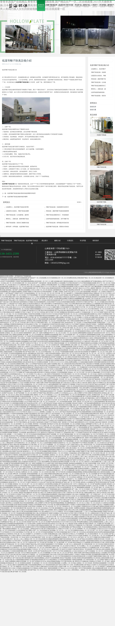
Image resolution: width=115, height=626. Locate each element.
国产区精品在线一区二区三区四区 (15, 544)
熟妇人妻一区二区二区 (89, 353)
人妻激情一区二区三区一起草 (99, 468)
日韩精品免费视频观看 (102, 348)
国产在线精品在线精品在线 (8, 345)
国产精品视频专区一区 (56, 468)
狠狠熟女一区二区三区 (24, 497)
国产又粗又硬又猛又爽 (14, 554)
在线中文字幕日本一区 (71, 546)
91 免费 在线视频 (54, 281)
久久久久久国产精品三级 (48, 460)
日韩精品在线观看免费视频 (54, 376)
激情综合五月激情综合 (80, 358)
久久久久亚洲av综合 (48, 309)
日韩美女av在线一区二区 (14, 327)
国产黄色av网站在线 (13, 444)
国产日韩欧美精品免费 (29, 372)
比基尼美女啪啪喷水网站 (17, 363)
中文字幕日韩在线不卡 (73, 283)
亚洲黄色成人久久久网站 (95, 284)
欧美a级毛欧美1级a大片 (30, 362)
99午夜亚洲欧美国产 (35, 537)
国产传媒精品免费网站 (15, 291)
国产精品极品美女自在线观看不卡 (16, 456)
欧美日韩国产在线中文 (64, 324)
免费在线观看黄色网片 (86, 497)
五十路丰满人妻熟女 (71, 326)
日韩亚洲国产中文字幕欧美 (67, 406)
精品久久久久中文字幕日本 (49, 286)
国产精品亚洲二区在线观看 (100, 379)
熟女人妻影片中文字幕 (84, 455)
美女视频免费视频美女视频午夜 (72, 339)
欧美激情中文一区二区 (8, 424)
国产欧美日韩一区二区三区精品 (90, 417)
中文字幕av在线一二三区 (101, 310)
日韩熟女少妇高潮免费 (34, 504)
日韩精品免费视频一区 (78, 559)
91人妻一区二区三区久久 (104, 424)
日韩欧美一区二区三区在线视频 (52, 370)
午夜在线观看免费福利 (34, 564)
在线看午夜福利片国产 (22, 418)
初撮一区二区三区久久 (76, 327)
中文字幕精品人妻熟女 (36, 568)
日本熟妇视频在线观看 (67, 341)
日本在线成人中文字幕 (47, 508)
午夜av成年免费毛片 (47, 303)
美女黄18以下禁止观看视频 (98, 516)
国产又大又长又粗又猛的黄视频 (80, 291)
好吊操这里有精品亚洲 (79, 386)
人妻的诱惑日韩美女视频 (65, 405)
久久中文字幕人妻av (37, 381)
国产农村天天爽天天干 (44, 413)
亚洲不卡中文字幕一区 (53, 400)
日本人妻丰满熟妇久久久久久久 (25, 296)
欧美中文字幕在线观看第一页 (45, 291)
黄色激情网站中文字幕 (64, 418)
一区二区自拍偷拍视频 (42, 554)
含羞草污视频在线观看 (12, 350)
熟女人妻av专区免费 (39, 513)
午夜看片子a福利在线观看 (77, 504)
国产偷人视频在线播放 (85, 492)
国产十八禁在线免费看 (90, 327)
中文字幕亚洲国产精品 (40, 322)
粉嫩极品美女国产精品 (55, 296)
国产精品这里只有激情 (50, 403)
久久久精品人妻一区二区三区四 (49, 425)
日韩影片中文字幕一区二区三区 (83, 307)
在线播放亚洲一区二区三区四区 (33, 384)
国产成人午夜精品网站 (90, 389)
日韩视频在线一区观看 (57, 497)
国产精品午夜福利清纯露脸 (68, 412)
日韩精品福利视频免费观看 (93, 508)
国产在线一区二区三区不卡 (95, 358)
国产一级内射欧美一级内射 (43, 283)
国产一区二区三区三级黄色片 (35, 484)
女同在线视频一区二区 (71, 305)
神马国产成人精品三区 (39, 492)
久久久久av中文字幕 (58, 479)
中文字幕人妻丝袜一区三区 (47, 346)
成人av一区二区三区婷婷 (48, 345)
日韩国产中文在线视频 (46, 510)
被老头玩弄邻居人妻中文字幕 (37, 458)
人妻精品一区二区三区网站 (88, 570)
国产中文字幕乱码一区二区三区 (83, 310)
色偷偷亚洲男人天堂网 (33, 556)
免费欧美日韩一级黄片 (39, 355)
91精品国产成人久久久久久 (79, 309)
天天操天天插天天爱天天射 (64, 365)
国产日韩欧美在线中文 (50, 295)
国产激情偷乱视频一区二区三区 (71, 434)
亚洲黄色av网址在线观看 (34, 321)
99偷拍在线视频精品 (35, 309)
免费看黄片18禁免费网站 (85, 326)
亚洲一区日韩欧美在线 (16, 520)
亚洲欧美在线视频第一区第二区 (104, 300)
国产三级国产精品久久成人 (75, 444)
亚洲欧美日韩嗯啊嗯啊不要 (76, 298)
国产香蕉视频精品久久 (78, 391)
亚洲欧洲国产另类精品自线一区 (58, 319)
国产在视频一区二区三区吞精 (36, 376)
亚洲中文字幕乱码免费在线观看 (21, 381)
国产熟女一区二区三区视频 (96, 302)
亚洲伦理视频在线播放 (85, 518)
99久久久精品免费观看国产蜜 (85, 370)
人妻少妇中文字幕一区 (52, 516)
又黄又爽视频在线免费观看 (65, 286)
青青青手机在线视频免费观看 (95, 365)
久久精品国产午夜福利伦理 (44, 427)
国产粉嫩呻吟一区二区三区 (96, 351)
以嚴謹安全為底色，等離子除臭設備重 (17, 211)
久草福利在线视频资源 (99, 515)
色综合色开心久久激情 (81, 341)
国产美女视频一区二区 (51, 542)
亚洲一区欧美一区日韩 (30, 551)
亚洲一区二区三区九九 (8, 394)
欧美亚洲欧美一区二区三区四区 (99, 534)
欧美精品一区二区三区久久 (55, 398)
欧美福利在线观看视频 (38, 434)
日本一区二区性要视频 (42, 455)
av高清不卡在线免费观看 (7, 281)
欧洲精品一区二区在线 (39, 300)
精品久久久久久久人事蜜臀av (36, 412)
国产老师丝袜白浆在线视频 (42, 467)
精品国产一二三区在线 (81, 284)
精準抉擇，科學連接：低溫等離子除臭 (17, 226)
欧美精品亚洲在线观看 (78, 485)
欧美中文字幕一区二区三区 (66, 456)
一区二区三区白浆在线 (101, 370)
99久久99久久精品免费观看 (82, 281)
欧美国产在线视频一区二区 (59, 357)
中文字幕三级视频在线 (60, 312)
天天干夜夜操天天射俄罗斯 (31, 327)
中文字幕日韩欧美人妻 (22, 422)
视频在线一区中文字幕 (22, 566)
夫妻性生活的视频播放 (54, 417)
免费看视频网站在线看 (84, 333)
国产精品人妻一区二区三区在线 (70, 482)
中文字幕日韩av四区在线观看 (101, 549)
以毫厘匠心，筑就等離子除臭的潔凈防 (17, 207)
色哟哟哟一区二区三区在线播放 (55, 458)
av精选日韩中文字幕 (66, 355)
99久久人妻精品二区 (65, 336)
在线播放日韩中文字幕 (50, 456)
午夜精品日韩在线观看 (29, 357)
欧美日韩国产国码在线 (84, 296)
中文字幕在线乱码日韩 (85, 515)
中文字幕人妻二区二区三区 (32, 532)
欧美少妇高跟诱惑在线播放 (15, 401)
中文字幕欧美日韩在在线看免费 (89, 377)
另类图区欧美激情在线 (16, 324)
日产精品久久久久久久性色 (66, 568)
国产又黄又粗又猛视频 (89, 396)
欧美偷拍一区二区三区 (25, 501)
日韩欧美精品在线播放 (64, 494)
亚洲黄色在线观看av (25, 290)
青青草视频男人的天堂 (61, 475)
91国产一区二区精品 (91, 494)
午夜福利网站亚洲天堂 (32, 408)
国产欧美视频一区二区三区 (24, 393)
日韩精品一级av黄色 (39, 388)
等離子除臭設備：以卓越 (98, 82)
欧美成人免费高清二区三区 (96, 293)
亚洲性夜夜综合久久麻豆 (60, 303)
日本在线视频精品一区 (37, 410)
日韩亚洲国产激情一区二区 (53, 547)
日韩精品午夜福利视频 (35, 315)
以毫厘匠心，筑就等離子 (98, 69)
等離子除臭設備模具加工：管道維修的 (57, 215)
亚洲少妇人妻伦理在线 (11, 501)
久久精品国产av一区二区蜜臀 (73, 479)
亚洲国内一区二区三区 (89, 369)
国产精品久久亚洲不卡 (91, 564)
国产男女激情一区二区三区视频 (60, 467)
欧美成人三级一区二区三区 (22, 326)
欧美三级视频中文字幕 (18, 312)
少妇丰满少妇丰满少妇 (108, 403)
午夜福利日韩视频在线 (20, 365)
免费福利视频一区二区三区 (100, 405)
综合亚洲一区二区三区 (54, 506)
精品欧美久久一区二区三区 (31, 451)
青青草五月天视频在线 (75, 525)
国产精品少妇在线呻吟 (99, 384)
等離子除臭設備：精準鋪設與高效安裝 (57, 222)
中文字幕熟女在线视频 (78, 418)
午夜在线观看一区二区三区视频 (70, 424)
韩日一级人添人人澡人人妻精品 (36, 284)
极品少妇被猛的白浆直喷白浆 (27, 461)
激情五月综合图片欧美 (74, 357)
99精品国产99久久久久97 (41, 377)
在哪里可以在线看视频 (10, 374)
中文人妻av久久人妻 (40, 374)
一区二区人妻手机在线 (106, 377)
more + (79, 202)
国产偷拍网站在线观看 (99, 484)
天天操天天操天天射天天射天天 (66, 499)
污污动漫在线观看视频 (64, 559)
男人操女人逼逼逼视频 (16, 489)
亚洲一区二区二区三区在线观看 (53, 331)
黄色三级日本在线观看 (22, 394)
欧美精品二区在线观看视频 (59, 372)
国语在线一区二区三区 (86, 400)
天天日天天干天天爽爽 (15, 372)
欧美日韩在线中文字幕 (97, 542)
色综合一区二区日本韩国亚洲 (80, 429)
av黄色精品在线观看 (20, 475)
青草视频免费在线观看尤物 (100, 554)
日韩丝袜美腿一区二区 (57, 546)
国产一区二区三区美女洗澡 (106, 494)
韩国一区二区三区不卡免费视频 (43, 444)
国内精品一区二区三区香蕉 (43, 479)
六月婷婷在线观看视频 (16, 413)
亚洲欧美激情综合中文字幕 (27, 455)
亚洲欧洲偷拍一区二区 (20, 379)
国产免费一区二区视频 (6, 446)
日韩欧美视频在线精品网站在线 (89, 413)
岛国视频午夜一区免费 (26, 491)
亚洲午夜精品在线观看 (61, 463)
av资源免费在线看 (19, 527)
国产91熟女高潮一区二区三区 (102, 307)
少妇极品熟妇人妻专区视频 (77, 453)
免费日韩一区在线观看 (19, 473)
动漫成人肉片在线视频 (64, 403)
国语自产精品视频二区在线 (68, 558)
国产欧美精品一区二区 (79, 365)
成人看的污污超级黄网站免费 (91, 501)
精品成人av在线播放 (87, 482)
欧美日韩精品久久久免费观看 (91, 303)
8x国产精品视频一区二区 (72, 497)
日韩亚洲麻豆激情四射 (100, 362)
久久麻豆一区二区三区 (32, 312)
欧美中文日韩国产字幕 (18, 494)
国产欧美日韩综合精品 (100, 482)
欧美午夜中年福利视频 (40, 491)
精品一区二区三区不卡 (78, 381)
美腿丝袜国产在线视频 (78, 540)
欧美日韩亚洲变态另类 (78, 363)
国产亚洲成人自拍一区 (94, 315)
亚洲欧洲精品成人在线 (54, 534)
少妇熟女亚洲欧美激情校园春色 (40, 497)
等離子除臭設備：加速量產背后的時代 (57, 207)
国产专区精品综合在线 (52, 367)
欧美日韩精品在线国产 (36, 331)
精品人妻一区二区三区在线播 (12, 283)
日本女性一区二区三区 (39, 549)
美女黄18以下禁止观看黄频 (17, 436)
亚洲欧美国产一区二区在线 (57, 396)
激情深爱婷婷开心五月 (81, 422)
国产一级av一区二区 (77, 489)
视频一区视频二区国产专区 (63, 291)
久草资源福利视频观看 (57, 430)
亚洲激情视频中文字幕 (6, 449)
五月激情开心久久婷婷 (40, 534)
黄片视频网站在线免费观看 (50, 334)
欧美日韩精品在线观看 (102, 367)
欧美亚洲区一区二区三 (41, 281)
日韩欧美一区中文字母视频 (65, 511)
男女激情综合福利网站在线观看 (59, 461)
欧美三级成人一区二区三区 (93, 465)
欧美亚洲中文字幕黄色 (43, 372)
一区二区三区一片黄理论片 (105, 353)
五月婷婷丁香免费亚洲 (43, 546)
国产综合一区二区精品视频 (92, 321)
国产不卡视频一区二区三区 (57, 535)
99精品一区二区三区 (29, 439)
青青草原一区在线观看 (39, 424)
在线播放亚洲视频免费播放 (14, 362)
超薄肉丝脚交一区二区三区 (24, 388)
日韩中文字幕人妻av (95, 329)
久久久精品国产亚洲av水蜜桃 (73, 523)
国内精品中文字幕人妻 (53, 424)
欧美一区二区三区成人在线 (41, 288)
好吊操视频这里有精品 (90, 527)
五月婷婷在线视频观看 (15, 353)
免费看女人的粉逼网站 (92, 350)
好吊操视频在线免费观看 (60, 350)
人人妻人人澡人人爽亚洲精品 (70, 570)
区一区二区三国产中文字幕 (45, 343)
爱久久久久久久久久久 (58, 362)
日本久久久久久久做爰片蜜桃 (51, 307)
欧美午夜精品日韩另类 (96, 437)
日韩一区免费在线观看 (25, 288)
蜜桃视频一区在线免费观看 (14, 357)
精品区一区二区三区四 (106, 413)
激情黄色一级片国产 (72, 288)
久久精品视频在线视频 (95, 511)
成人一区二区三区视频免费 (41, 448)
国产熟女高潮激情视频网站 (31, 425)
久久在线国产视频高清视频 (29, 429)
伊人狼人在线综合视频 (90, 463)
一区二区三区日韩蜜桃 (71, 530)
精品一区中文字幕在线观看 (83, 568)
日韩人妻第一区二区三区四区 (79, 345)
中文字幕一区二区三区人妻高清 (42, 446)
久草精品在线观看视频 (67, 284)
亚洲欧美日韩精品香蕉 (94, 393)
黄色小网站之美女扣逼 (64, 485)
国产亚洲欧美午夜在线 (27, 305)
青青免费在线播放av (55, 353)
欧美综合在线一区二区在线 (75, 389)
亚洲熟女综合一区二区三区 (36, 547)
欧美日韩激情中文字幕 (62, 408)
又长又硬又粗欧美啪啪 (58, 436)
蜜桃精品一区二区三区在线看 (50, 515)
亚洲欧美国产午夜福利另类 (18, 499)
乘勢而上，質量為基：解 (98, 89)
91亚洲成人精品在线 (95, 422)
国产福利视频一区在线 (8, 358)
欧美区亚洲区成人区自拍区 (74, 369)
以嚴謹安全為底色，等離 (98, 75)
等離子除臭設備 (6, 240)
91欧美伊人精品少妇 (81, 470)
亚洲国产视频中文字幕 (29, 291)
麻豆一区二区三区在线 (70, 333)
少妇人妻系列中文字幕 (24, 398)
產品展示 (45, 240)
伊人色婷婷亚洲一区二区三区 (8, 329)
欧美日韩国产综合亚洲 (36, 341)
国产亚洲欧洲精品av (96, 281)
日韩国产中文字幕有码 (50, 422)
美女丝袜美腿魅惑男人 (40, 302)
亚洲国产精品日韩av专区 (32, 544)
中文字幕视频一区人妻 (61, 544)
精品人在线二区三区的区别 (102, 480)
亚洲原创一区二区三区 (19, 484)
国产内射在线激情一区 (26, 467)
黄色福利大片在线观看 (98, 296)
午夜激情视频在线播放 (92, 540)
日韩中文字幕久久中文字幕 (15, 384)
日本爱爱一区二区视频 (99, 406)
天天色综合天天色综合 (108, 315)
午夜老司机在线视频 (34, 314)
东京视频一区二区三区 (50, 418)
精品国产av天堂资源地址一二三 (71, 417)
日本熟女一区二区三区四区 (84, 379)
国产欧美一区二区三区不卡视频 (87, 537)
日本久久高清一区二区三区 (39, 290)
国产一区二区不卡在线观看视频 (51, 437)
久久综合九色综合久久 (78, 551)
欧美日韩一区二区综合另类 (61, 327)
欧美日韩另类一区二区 (76, 415)
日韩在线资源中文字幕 (106, 408)
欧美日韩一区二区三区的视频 (88, 473)
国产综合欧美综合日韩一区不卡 (100, 333)
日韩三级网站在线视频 (15, 334)
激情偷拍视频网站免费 (70, 468)
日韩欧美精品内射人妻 (55, 339)
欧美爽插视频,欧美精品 (87, 300)
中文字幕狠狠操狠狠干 (89, 319)
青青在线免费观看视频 (107, 460)
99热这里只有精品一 (91, 324)
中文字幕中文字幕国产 (89, 339)
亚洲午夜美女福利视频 (62, 460)
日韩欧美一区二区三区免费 (57, 377)
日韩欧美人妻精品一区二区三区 (23, 446)
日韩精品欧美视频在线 (100, 338)
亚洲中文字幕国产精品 (81, 286)
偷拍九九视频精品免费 (64, 489)
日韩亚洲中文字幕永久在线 (41, 468)
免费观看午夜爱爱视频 (105, 324)
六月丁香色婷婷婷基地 (48, 564)
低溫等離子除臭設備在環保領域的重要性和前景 (21, 193)
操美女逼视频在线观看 (57, 360)
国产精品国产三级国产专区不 (14, 293)
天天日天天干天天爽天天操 (13, 479)
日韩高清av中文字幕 (72, 492)
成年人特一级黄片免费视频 (87, 305)
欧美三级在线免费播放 (37, 558)
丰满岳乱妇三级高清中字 (69, 296)
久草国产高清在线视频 (6, 504)
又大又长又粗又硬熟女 (16, 532)
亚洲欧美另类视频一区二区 (23, 561)
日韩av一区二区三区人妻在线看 (90, 446)
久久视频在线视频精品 (8, 331)
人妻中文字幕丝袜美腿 (41, 339)
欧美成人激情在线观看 (102, 558)
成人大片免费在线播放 (62, 527)
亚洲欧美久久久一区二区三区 (17, 286)
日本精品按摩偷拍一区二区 (32, 293)
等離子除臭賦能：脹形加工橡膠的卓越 (17, 222)
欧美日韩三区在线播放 (33, 286)
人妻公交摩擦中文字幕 (80, 393)
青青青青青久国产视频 (77, 343)
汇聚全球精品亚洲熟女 (104, 527)
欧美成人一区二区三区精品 (60, 453)
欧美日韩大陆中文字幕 (92, 336)
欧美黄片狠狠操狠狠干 (25, 333)
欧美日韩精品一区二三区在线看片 (91, 357)
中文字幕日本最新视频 (19, 406)
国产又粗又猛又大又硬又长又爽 (70, 382)
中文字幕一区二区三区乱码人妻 (12, 360)
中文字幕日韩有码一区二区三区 (97, 309)
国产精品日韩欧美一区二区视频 (92, 523)
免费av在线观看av (103, 389)
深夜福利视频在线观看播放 (33, 307)
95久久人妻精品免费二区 (49, 499)
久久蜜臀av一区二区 (67, 563)
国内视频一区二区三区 (48, 321)
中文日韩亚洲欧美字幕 (19, 508)
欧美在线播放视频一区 (8, 422)
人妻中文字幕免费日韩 (101, 398)
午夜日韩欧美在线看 (51, 485)
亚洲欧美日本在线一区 (100, 539)
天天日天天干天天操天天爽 (28, 430)
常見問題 (83, 240)
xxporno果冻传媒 (36, 345)
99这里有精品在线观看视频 (39, 338)
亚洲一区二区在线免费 (54, 348)
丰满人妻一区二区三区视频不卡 (23, 534)
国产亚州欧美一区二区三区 (31, 298)
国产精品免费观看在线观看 (17, 463)
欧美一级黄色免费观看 (63, 345)
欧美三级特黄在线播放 (66, 281)
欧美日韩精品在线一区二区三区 (11, 510)
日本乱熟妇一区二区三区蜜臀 (73, 317)
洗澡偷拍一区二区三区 (74, 372)
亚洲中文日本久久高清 (46, 369)
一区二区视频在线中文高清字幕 (47, 324)
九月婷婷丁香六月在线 (91, 298)
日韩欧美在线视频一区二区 (61, 343)
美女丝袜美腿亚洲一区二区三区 (76, 520)
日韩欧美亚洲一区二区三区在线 (93, 544)
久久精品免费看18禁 (19, 351)
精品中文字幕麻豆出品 (99, 382)
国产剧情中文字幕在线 (77, 460)
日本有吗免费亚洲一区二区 (68, 487)
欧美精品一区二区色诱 (82, 376)
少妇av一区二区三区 (73, 491)
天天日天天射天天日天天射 (68, 522)
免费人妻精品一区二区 (36, 394)
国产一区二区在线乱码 (79, 334)
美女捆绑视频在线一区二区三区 (102, 430)
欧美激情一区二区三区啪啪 (18, 310)
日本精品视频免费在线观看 (86, 314)
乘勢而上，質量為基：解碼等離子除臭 (17, 219)
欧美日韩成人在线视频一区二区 (59, 329)
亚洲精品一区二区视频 (26, 417)
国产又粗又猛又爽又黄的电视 (52, 482)
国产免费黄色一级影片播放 (104, 339)
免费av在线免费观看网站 (101, 436)
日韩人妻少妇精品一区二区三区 (75, 448)
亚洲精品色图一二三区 (103, 322)
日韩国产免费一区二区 (64, 566)
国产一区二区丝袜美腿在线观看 (55, 326)
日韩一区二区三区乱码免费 (45, 386)
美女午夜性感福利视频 (106, 540)
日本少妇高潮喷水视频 (92, 295)
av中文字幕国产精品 (30, 401)
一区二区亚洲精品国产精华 (56, 322)
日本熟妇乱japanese (67, 393)
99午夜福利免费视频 (47, 532)
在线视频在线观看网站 (50, 477)
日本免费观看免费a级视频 (47, 408)
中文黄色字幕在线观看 (29, 518)
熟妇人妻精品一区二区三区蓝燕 (54, 410)
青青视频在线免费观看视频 (15, 523)
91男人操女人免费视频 (78, 494)
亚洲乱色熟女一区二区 (96, 346)
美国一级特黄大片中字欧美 (22, 400)
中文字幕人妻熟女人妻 (103, 369)
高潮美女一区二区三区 (24, 434)
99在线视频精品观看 (11, 485)
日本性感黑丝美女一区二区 (22, 443)
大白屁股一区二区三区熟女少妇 (11, 420)
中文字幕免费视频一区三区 (35, 295)
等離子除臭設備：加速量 (98, 72)
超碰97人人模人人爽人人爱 (14, 343)
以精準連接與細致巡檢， (98, 92)
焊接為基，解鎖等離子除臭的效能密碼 (57, 211)
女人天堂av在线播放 (23, 382)
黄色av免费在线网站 (71, 362)
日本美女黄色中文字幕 (64, 381)
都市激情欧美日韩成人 (84, 331)
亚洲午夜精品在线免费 (21, 506)
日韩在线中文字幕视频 (92, 363)
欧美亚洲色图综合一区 (32, 436)
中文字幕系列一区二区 (80, 315)
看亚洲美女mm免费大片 (74, 312)
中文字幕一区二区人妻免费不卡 (64, 293)
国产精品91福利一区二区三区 (34, 351)
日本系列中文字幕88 (82, 302)
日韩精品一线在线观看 (64, 391)
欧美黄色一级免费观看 (23, 410)
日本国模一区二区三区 (29, 360)
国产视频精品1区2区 (34, 405)
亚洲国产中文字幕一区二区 (63, 309)
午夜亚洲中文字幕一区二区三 (102, 518)
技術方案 (93, 109)
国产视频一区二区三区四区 (18, 295)
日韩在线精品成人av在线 (84, 449)
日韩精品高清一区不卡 (38, 480)
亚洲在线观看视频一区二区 (28, 396)
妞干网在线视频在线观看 (38, 326)
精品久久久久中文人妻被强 (87, 288)
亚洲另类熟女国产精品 (6, 317)
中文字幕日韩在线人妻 (100, 326)
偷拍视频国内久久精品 (84, 394)
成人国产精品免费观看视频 (87, 348)
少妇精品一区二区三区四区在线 (42, 472)
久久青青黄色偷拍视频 (6, 506)
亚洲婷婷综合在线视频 (91, 343)
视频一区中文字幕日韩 (92, 408)
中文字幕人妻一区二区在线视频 (37, 317)
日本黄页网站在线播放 (60, 298)
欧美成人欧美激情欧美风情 (11, 453)
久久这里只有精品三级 (64, 295)
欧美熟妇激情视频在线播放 (28, 386)
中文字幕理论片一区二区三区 (18, 547)
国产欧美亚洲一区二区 (21, 315)
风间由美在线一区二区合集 (21, 309)
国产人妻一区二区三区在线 (45, 401)
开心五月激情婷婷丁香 (73, 446)
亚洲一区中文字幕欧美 (103, 547)
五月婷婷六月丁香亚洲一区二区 (93, 489)
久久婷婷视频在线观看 (15, 369)
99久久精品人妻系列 (15, 535)
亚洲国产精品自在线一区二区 (37, 358)
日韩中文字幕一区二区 (13, 305)
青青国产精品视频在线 (11, 288)
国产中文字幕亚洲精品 (50, 559)
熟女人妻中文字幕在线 (99, 492)
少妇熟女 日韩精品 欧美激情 (83, 554)
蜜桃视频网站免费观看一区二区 (74, 439)
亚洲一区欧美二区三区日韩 (81, 401)
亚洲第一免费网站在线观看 (64, 346)
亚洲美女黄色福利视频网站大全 (86, 558)
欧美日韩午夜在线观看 (81, 351)
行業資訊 (70, 240)
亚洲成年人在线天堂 (69, 376)
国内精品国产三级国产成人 (17, 346)
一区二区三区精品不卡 (26, 377)
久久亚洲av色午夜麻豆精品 (90, 317)
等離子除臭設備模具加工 (98, 85)
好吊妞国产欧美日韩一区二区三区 (67, 314)
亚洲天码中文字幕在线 (20, 470)
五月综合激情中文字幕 (67, 307)
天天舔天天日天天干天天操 (49, 314)
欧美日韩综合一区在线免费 (84, 549)
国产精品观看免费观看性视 (92, 403)
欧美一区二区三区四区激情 (11, 377)
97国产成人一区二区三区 (39, 398)
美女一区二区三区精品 (19, 415)
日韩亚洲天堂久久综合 (8, 568)
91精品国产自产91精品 (15, 303)
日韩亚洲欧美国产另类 (62, 321)
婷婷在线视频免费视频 (96, 376)
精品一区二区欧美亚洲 (64, 363)
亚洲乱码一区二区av (37, 443)
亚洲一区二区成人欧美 (28, 283)
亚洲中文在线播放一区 (54, 379)
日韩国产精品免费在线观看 (31, 369)
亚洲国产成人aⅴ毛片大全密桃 (85, 480)
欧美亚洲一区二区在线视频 (83, 290)
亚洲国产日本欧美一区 (6, 527)
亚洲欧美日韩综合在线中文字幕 (56, 492)
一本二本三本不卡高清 (68, 437)
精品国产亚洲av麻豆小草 (10, 300)
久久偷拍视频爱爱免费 (10, 348)
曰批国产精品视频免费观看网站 (25, 281)
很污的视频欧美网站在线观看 (48, 451)
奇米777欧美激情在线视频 (50, 470)
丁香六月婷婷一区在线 (23, 338)
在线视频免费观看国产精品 (53, 388)
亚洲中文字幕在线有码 (53, 374)
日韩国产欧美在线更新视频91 (35, 336)
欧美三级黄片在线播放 (50, 363)
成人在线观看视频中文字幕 (100, 449)
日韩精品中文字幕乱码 (25, 300)
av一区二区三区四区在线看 (19, 376)
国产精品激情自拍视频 (24, 367)
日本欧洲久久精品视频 (100, 497)
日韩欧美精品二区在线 (44, 429)
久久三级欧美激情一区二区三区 (79, 467)
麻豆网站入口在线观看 (58, 283)
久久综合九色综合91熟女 (27, 453)
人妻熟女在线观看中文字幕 (81, 516)
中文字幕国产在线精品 (78, 324)
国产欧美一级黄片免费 (15, 298)
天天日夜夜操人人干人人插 (52, 394)
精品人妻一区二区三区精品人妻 (82, 405)
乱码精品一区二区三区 (11, 333)
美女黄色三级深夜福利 (36, 422)
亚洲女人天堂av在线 (6, 307)
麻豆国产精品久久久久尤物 (89, 410)
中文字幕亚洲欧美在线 (75, 303)
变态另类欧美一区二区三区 (106, 327)
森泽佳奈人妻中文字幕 (34, 365)
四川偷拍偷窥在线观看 (36, 559)
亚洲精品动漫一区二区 (89, 312)
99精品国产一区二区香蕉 (98, 291)
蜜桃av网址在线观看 (67, 358)
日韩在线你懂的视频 (54, 563)
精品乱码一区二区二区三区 (11, 322)
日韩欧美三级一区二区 (92, 418)
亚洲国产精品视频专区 (30, 413)
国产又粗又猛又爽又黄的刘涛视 (64, 310)
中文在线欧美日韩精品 (86, 436)
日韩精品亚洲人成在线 (30, 389)
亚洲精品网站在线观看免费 (43, 453)
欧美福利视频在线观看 (68, 302)
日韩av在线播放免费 (42, 296)
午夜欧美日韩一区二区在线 (42, 305)
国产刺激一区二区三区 (46, 298)
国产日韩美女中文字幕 (29, 343)
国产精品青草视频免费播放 (56, 503)
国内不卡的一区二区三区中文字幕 (72, 353)
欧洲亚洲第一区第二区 (20, 487)
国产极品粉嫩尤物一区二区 (49, 556)
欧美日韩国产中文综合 (54, 302)
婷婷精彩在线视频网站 (22, 341)
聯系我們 (96, 240)
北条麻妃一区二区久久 (52, 412)
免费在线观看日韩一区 (75, 319)
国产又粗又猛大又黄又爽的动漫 (9, 302)
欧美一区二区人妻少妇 (68, 379)
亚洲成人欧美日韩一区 (29, 546)
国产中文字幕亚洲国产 (59, 446)
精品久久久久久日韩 (19, 307)
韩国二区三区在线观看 (65, 334)
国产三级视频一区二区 (47, 475)
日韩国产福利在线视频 (12, 417)
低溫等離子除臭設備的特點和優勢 (17, 196)
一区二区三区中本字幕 (69, 370)
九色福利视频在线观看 (50, 443)
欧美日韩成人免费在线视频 (55, 317)
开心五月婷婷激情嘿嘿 (82, 496)
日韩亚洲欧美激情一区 (53, 284)
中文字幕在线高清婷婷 (36, 418)
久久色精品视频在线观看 (88, 322)
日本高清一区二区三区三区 (77, 350)
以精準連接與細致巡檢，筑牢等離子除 (57, 219)
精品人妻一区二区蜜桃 (57, 305)
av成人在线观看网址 (107, 334)
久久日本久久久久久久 (42, 535)
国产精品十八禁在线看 (53, 358)
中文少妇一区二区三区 (47, 293)
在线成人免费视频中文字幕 (88, 424)
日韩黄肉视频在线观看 (20, 317)
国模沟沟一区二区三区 (102, 288)
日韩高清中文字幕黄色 (11, 455)
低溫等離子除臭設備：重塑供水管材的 (57, 226)
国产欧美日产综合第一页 (38, 400)
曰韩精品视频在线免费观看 (49, 494)
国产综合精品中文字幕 (75, 475)
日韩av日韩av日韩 (73, 510)
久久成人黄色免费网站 (43, 461)
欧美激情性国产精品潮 (6, 465)
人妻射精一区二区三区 (70, 455)
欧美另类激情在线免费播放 (33, 437)
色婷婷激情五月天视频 (26, 302)
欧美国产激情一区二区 (103, 319)
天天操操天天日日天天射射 (74, 535)
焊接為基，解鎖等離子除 (98, 79)
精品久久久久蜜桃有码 (19, 284)
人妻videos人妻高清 (102, 475)
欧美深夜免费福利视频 (98, 388)
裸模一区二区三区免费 (62, 415)
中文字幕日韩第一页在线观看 (91, 525)
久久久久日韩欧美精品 (78, 336)
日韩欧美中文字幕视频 (43, 360)
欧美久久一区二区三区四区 (25, 374)
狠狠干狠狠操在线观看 (102, 506)
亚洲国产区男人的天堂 (51, 406)
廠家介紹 (57, 240)
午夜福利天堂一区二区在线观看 (71, 506)
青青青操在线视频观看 (100, 563)
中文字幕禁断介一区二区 (97, 467)
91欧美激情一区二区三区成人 (100, 290)
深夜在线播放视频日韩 (20, 458)
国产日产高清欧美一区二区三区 (79, 329)
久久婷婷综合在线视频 (20, 496)
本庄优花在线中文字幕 (52, 487)
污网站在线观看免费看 (76, 321)
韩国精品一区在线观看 (19, 432)
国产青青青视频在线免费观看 (35, 406)
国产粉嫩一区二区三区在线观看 (32, 334)
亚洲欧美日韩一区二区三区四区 (105, 305)
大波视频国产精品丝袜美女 (18, 321)
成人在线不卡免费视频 (102, 314)
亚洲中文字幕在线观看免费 (40, 319)
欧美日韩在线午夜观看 (54, 570)
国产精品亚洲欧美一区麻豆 (23, 355)
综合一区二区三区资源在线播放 (18, 314)
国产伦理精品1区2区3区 (13, 339)
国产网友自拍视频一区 (76, 527)
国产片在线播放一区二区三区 (94, 551)
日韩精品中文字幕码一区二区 (97, 561)
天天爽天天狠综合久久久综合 (34, 482)
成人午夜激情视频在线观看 (65, 351)
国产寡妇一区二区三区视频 (71, 473)
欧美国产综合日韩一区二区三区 (36, 522)
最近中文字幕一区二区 (104, 410)
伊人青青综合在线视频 (71, 398)
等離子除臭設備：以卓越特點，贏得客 (17, 215)
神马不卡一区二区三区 (103, 283)
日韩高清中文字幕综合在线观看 (11, 429)
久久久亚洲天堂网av (30, 523)
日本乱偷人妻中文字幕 (46, 312)
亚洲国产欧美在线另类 (12, 386)
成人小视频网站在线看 (106, 504)
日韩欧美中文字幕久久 (68, 534)
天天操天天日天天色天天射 (84, 384)
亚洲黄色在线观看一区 (44, 362)
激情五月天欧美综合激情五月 (31, 303)
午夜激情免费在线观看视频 (24, 513)
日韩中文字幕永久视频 (15, 425)
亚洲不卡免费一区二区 (22, 331)
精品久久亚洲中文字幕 (8, 418)
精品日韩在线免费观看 (47, 310)
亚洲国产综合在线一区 (19, 336)
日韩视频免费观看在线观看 (49, 405)
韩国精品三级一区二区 (85, 484)
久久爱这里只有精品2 (93, 425)
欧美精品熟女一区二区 (50, 351)
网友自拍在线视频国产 (49, 315)
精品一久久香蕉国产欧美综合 (34, 363)
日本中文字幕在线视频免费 (74, 396)
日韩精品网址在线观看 (81, 293)
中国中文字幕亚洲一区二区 (81, 513)
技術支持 (93, 106)
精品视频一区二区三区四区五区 (97, 443)
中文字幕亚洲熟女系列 (8, 296)
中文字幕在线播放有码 (64, 556)
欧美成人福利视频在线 (54, 290)
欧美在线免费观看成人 (107, 444)
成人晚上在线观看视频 (107, 446)
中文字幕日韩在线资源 (6, 365)
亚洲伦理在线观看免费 (53, 300)
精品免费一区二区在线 (65, 542)
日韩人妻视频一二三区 (10, 434)
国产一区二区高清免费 (40, 530)
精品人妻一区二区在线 (28, 420)
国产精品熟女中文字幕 (78, 295)
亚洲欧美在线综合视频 (10, 480)
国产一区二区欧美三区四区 (64, 315)
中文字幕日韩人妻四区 (36, 370)
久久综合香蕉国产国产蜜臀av (24, 530)
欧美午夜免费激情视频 (40, 417)
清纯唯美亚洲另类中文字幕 (57, 288)
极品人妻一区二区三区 (60, 389)
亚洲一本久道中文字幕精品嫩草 (90, 372)
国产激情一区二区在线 (103, 487)
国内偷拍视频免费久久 (107, 525)
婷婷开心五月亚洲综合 (32, 346)
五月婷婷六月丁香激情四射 (63, 432)
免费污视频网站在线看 (50, 381)
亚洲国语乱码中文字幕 (88, 506)
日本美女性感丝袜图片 (71, 518)
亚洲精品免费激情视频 (105, 439)
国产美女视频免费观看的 (84, 412)
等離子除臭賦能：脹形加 (98, 95)
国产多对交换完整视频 (10, 382)
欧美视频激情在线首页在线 (95, 386)
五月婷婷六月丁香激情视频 (49, 489)
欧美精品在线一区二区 (72, 539)
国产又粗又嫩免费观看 (95, 286)
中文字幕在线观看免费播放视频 (57, 491)
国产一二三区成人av (6, 415)
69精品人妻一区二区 (108, 556)
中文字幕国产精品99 (102, 312)
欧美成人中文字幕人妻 (48, 504)
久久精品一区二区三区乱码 (92, 460)
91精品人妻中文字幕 (11, 367)
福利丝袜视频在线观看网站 (35, 456)
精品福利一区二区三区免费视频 (23, 441)
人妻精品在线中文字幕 (96, 513)
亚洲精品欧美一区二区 (70, 331)
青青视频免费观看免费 (64, 540)
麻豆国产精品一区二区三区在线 (37, 570)
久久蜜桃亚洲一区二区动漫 (67, 367)
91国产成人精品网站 (68, 290)
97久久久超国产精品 (48, 463)
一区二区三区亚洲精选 (97, 499)
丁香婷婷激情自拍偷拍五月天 (48, 391)
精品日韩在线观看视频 (26, 503)
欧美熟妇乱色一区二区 (12, 563)
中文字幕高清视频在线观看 (88, 283)
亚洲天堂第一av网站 (43, 353)
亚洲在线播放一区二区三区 (69, 394)
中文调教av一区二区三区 (45, 389)
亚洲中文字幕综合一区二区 (81, 346)
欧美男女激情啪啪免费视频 (51, 341)
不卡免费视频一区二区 (82, 534)
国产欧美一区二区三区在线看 (17, 556)
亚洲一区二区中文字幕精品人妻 (58, 525)
